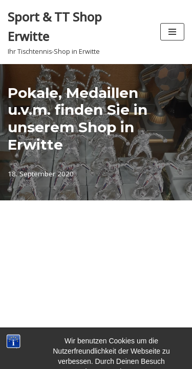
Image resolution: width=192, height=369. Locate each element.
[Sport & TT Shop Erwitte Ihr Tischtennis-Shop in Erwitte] (76, 32)
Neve (42, 338)
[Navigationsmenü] (172, 31)
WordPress (138, 338)
